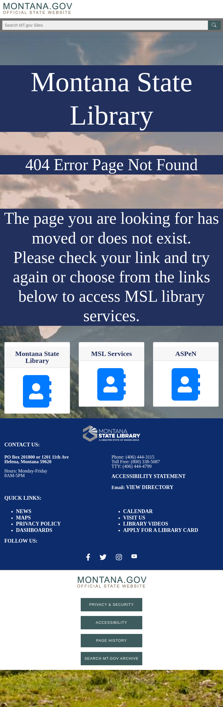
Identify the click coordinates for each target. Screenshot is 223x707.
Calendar (138, 511)
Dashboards (34, 530)
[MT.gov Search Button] (214, 25)
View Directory (149, 487)
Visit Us (134, 518)
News (23, 511)
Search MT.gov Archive (111, 658)
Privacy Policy (38, 524)
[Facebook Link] (88, 557)
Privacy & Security (111, 604)
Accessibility (111, 622)
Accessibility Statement (149, 476)
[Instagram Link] (119, 557)
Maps (23, 518)
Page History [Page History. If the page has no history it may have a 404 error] (111, 640)
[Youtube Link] (134, 556)
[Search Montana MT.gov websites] (111, 25)
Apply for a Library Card (160, 530)
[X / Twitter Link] (103, 557)
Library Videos (145, 524)
